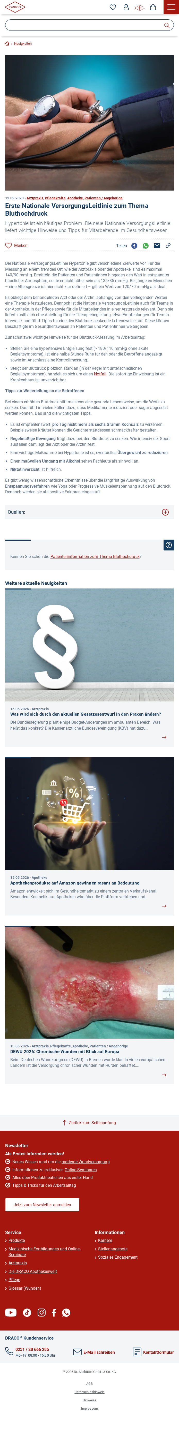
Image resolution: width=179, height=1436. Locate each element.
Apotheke (75, 198)
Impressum (89, 1408)
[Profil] (126, 7)
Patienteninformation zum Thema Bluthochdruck (95, 556)
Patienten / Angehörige (103, 198)
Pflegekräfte (55, 198)
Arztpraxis (35, 198)
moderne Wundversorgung (86, 1161)
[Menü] (171, 7)
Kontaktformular (153, 1352)
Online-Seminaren (81, 1169)
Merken (21, 245)
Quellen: (16, 512)
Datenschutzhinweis (89, 1392)
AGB (89, 1384)
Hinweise (89, 1400)
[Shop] (153, 7)
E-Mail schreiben (94, 1352)
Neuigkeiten (23, 44)
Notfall (100, 374)
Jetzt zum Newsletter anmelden (42, 1204)
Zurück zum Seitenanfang (92, 1122)
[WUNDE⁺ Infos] (139, 7)
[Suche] (89, 25)
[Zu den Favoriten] (112, 7)
